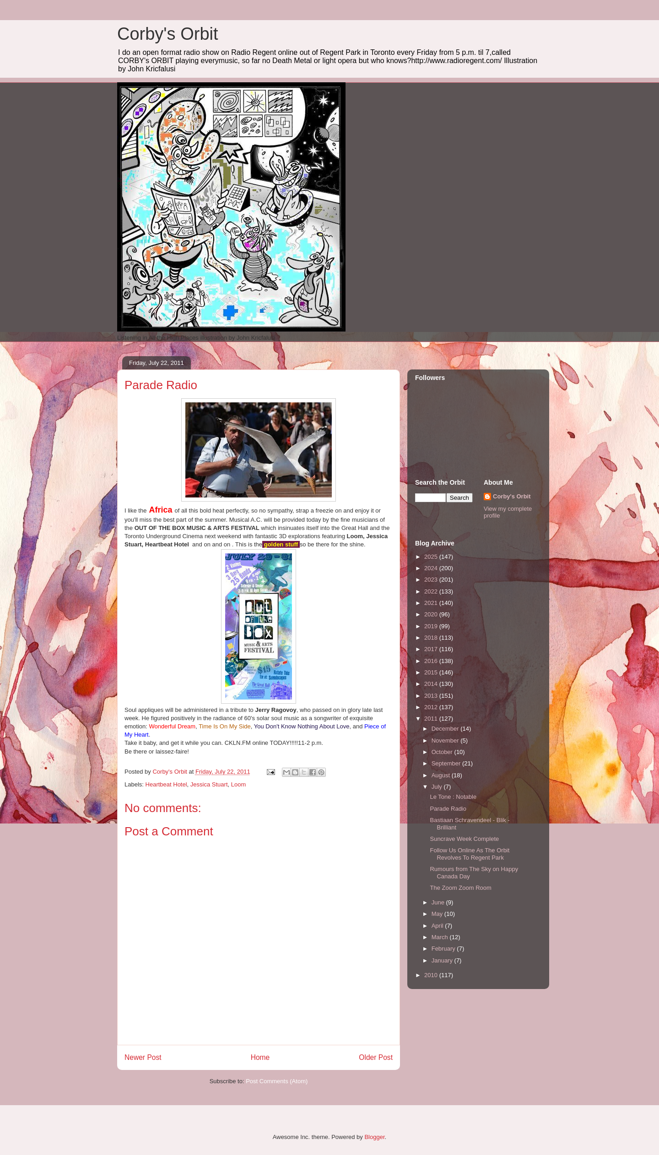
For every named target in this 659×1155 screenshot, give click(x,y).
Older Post (376, 1057)
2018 (431, 637)
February (444, 948)
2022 (431, 591)
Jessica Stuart (209, 784)
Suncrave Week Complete (464, 838)
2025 (431, 556)
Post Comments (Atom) (277, 1081)
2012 (431, 707)
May (438, 913)
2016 (431, 661)
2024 (431, 568)
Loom (238, 784)
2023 (431, 579)
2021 (431, 602)
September (447, 763)
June (439, 902)
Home (260, 1057)
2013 (431, 695)
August (442, 775)
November (446, 740)
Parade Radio (448, 808)
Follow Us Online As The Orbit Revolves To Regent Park (469, 854)
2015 (431, 672)
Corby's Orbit (167, 33)
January (443, 960)
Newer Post (143, 1057)
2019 (431, 626)
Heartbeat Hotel (166, 784)
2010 (431, 975)
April (438, 925)
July (438, 786)
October (443, 752)
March (441, 937)
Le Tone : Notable (453, 796)
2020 (431, 614)
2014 (431, 683)
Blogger (374, 1137)
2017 (431, 649)
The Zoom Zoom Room (460, 887)
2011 (431, 718)
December (446, 728)
